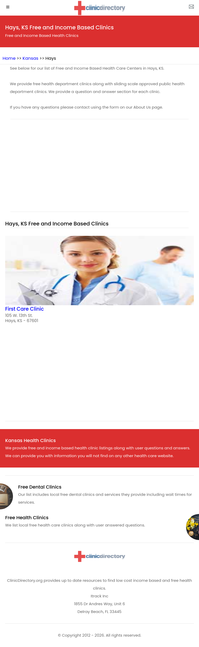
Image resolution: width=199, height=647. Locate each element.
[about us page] (191, 8)
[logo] (99, 8)
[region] (99, 168)
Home (9, 58)
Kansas (30, 58)
